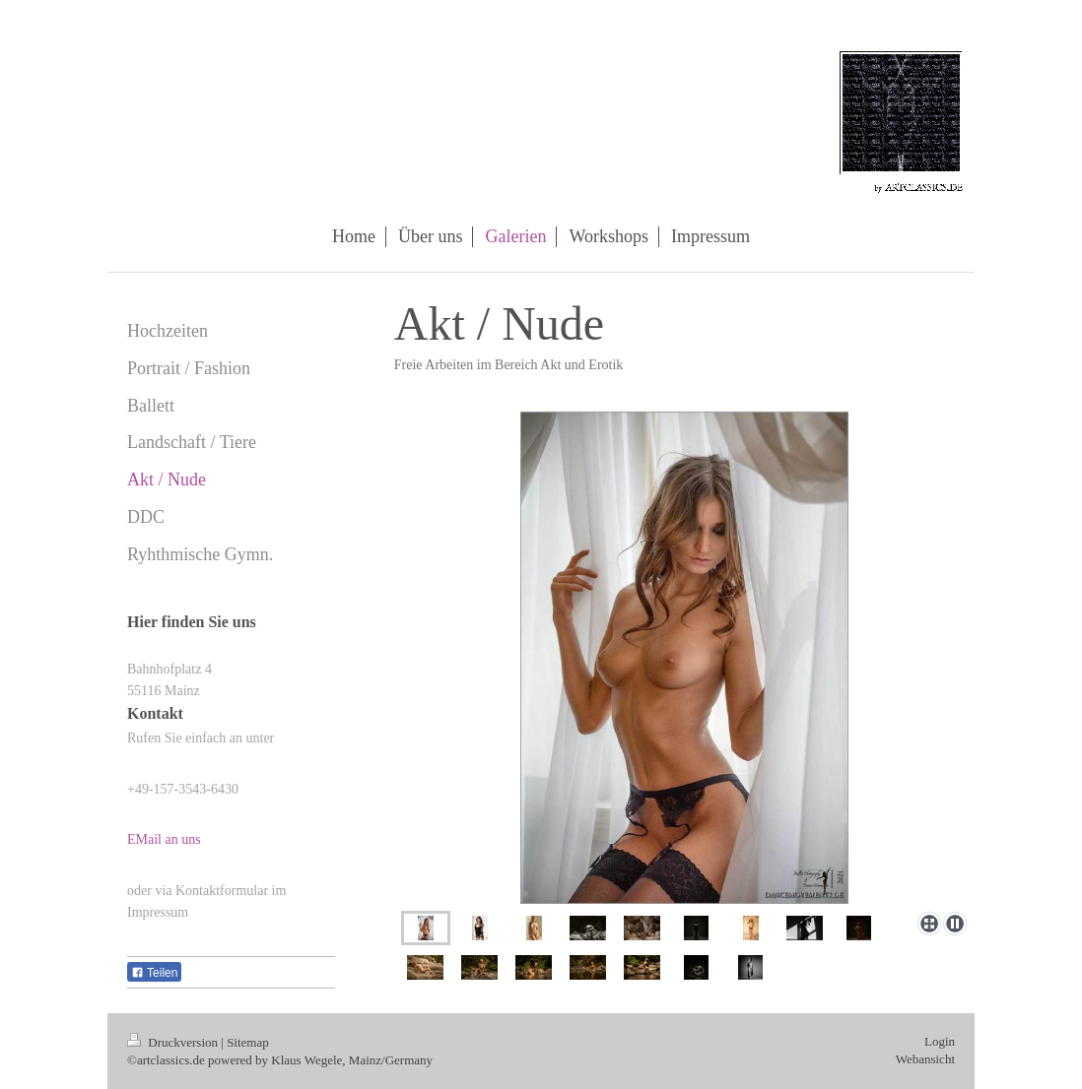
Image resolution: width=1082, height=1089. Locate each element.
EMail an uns (164, 839)
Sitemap (248, 1042)
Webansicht (925, 1059)
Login (939, 1041)
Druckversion (174, 1042)
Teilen (154, 973)
